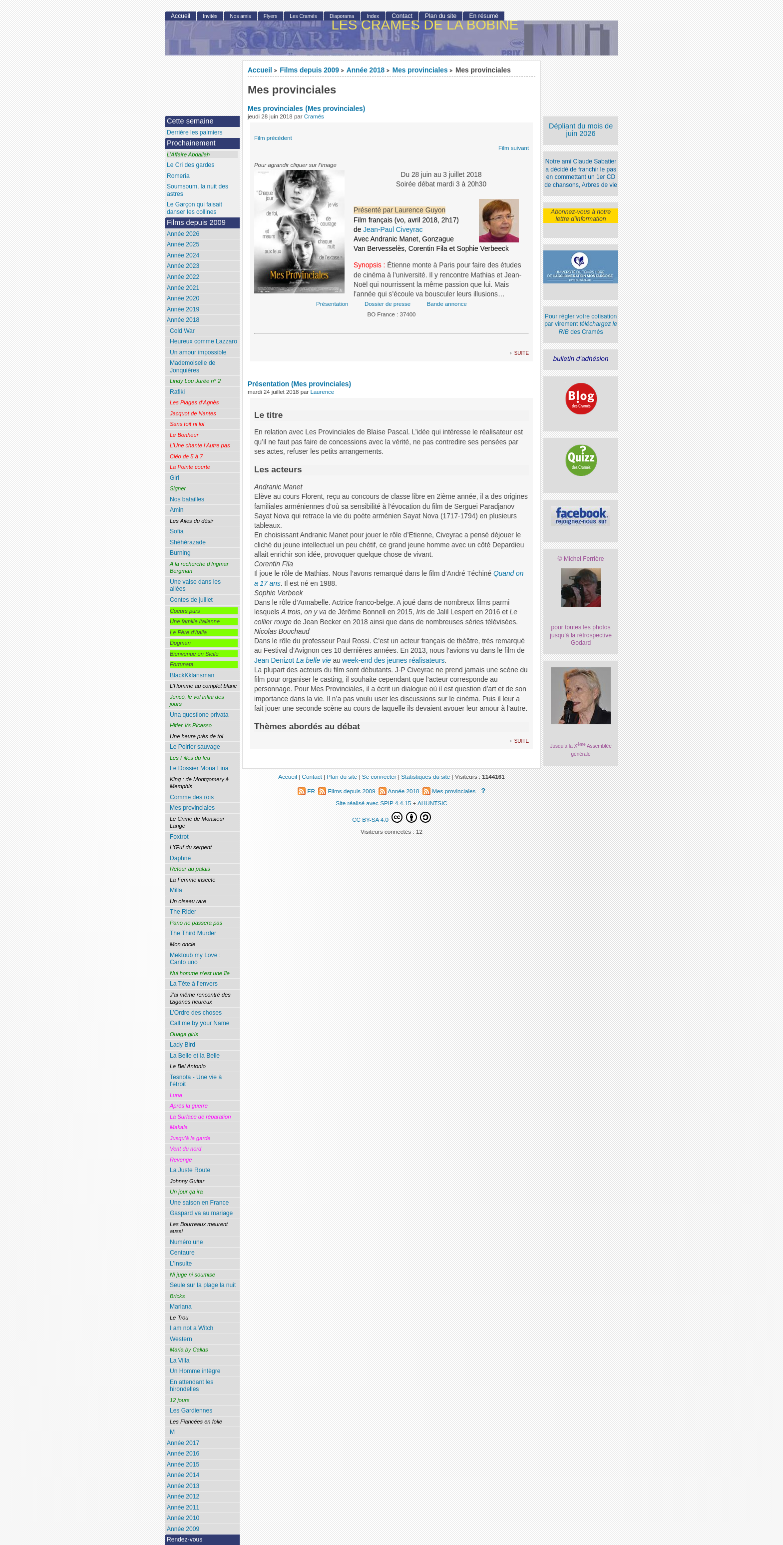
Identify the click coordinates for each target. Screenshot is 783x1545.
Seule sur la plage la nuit (203, 1285)
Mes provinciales (420, 70)
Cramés (314, 116)
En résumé (483, 15)
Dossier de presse (387, 304)
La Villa (179, 1360)
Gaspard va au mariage (201, 1213)
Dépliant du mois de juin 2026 (581, 129)
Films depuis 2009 (309, 70)
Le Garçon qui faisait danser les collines (194, 208)
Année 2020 (183, 298)
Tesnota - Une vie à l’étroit (196, 1081)
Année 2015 (183, 1464)
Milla (176, 890)
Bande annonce (447, 304)
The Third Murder (193, 933)
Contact (402, 15)
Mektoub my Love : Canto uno (195, 959)
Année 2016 (183, 1453)
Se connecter (379, 776)
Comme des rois (192, 797)
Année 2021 (183, 287)
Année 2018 (366, 70)
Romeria (178, 175)
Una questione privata (199, 714)
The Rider (183, 911)
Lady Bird (182, 1044)
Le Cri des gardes (190, 164)
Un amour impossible (198, 352)
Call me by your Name (200, 1023)
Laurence (322, 392)
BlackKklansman (192, 675)
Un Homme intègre (195, 1371)
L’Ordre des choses (196, 1012)
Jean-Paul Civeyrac (392, 229)
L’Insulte (181, 1263)
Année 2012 (183, 1496)
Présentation (332, 304)
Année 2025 (183, 244)
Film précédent (273, 138)
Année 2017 (183, 1443)
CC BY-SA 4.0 (391, 817)
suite (521, 352)
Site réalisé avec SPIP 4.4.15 (373, 803)
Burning (180, 552)
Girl (174, 477)
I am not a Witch (191, 1328)
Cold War (182, 330)
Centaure (182, 1252)
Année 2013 (183, 1486)
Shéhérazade (188, 542)
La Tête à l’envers (194, 983)
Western (181, 1339)
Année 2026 (183, 233)
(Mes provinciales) (335, 108)
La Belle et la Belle (195, 1055)
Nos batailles (187, 499)
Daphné (180, 858)
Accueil (260, 70)
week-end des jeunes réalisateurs (394, 660)
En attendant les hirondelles (191, 1386)
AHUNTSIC (432, 803)
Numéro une (186, 1242)
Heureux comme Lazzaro (203, 341)
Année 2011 (183, 1507)
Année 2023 (183, 265)
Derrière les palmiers (195, 132)
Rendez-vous (184, 1539)
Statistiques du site (425, 776)
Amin (177, 509)
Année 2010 (183, 1518)
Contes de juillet (191, 599)
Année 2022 (183, 276)
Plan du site (440, 15)
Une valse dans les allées (195, 585)
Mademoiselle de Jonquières (192, 366)
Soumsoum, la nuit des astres (197, 190)
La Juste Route (190, 1170)
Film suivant (513, 148)
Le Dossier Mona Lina (199, 768)
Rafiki (177, 391)
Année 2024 (183, 255)
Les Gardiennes (191, 1410)
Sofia (177, 531)
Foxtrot (179, 836)
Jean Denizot (274, 660)
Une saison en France (199, 1202)
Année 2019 (183, 309)
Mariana (181, 1306)
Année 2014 (183, 1475)
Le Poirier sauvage (195, 746)
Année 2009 (183, 1529)
